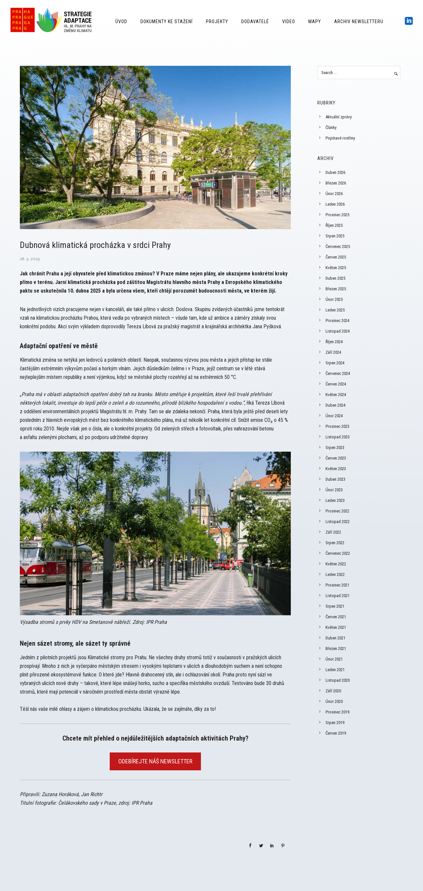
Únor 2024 (334, 415)
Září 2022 (333, 532)
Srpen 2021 (335, 606)
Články (331, 127)
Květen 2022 (336, 563)
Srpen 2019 (335, 722)
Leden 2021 (335, 669)
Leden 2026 (335, 204)
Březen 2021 (336, 648)
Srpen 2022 (335, 542)
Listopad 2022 (338, 521)
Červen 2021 (336, 616)
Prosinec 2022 (337, 510)
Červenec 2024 (338, 373)
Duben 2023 (335, 479)
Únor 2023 (334, 489)
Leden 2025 (335, 309)
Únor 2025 (334, 299)
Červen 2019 (336, 733)
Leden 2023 (335, 500)
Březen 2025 (336, 288)
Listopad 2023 (338, 436)
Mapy (314, 21)
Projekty (217, 21)
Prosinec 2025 (337, 214)
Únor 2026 (334, 193)
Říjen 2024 (334, 341)
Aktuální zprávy (339, 116)
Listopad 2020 (338, 680)
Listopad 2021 (338, 595)
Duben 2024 (335, 405)
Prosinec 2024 (337, 320)
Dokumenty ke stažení (166, 21)
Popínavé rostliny (340, 138)
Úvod (121, 21)
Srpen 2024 (335, 362)
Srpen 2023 (335, 447)
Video (288, 21)
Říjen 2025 (334, 225)
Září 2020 (333, 690)
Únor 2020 (334, 701)
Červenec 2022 (338, 553)
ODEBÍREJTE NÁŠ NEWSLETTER (155, 761)
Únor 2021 (334, 659)
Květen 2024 (336, 394)
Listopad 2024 (338, 331)
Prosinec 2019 (337, 711)
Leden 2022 (335, 574)
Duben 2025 (335, 278)
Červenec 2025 (338, 246)
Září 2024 (333, 352)
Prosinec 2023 (337, 426)
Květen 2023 (336, 468)
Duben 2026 (335, 172)
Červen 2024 (336, 384)
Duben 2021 (335, 637)
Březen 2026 (336, 183)
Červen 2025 (336, 257)
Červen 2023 (336, 458)
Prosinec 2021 (337, 585)
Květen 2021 (336, 627)
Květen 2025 (336, 267)
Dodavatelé (255, 21)
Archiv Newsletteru (358, 21)
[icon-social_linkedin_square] (409, 21)
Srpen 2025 (335, 235)
